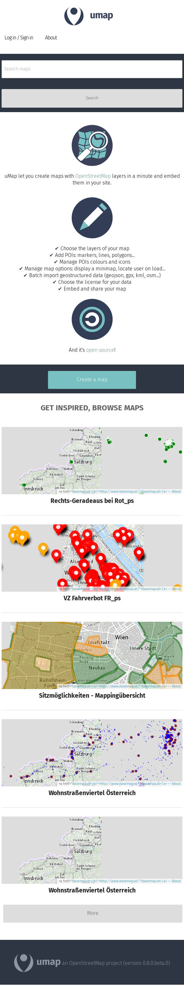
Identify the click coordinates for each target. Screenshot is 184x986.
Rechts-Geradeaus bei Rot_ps (92, 501)
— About (174, 492)
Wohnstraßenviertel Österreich (92, 793)
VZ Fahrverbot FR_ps (92, 599)
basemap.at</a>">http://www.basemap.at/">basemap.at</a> (119, 492)
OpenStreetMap (93, 176)
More (93, 913)
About (51, 38)
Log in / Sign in (18, 38)
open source (100, 350)
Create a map (92, 380)
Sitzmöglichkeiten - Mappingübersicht (92, 696)
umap (101, 15)
